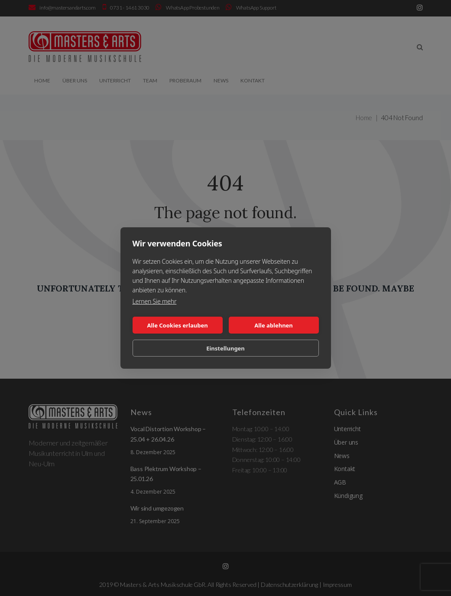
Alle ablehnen (273, 325)
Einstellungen (225, 348)
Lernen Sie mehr (155, 301)
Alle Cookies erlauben (177, 325)
